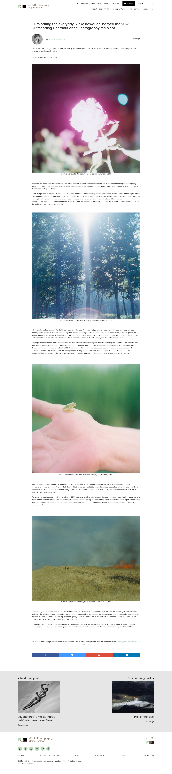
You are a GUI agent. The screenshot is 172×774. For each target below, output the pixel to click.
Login (106, 4)
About (94, 9)
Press (93, 4)
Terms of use (149, 755)
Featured (146, 9)
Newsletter (129, 4)
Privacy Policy (100, 755)
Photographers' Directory (49, 755)
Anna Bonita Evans (57, 39)
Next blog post (29, 678)
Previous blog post (139, 678)
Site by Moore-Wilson (26, 763)
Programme (135, 9)
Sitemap (125, 755)
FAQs (99, 4)
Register (116, 4)
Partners (84, 4)
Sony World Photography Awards (113, 9)
